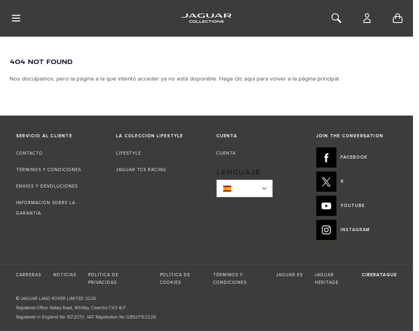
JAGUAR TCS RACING (141, 170)
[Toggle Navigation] (16, 18)
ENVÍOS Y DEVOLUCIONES (47, 186)
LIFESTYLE (128, 153)
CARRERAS (28, 275)
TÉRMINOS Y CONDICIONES (48, 170)
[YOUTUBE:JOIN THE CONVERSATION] (356, 206)
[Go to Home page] (206, 18)
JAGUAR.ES (289, 275)
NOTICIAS (64, 275)
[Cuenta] (367, 18)
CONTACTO (30, 153)
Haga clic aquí (237, 79)
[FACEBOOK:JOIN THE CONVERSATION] (356, 157)
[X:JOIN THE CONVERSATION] (356, 182)
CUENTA (226, 153)
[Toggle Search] (336, 18)
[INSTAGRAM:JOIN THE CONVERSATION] (356, 230)
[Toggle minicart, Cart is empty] (397, 18)
